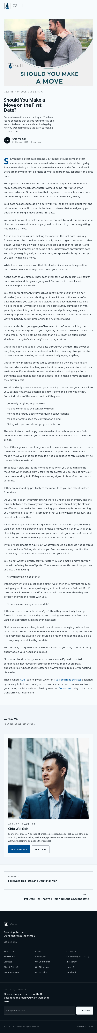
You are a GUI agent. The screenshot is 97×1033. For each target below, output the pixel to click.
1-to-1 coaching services (67, 679)
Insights (9, 91)
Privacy (80, 1026)
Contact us (64, 688)
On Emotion (41, 972)
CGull (22, 679)
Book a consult (19, 849)
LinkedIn (70, 967)
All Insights (41, 956)
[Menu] (90, 6)
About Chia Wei (12, 967)
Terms (90, 1026)
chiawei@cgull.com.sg (77, 956)
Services (8, 961)
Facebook (71, 972)
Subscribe (85, 1010)
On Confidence (42, 961)
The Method (10, 956)
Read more (40, 849)
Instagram (71, 961)
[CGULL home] (14, 5)
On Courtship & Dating (30, 91)
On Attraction (42, 967)
